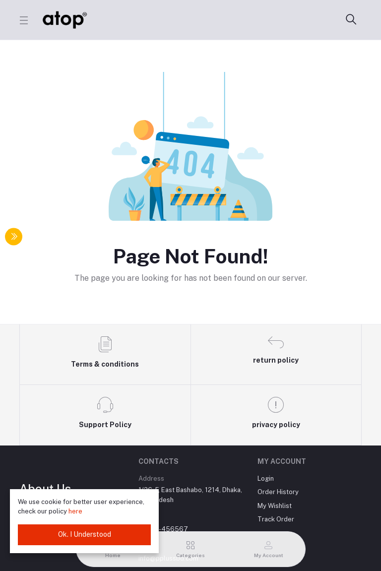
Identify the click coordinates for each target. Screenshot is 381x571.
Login (265, 478)
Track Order (275, 519)
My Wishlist (274, 505)
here (75, 511)
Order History (278, 492)
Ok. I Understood (84, 534)
